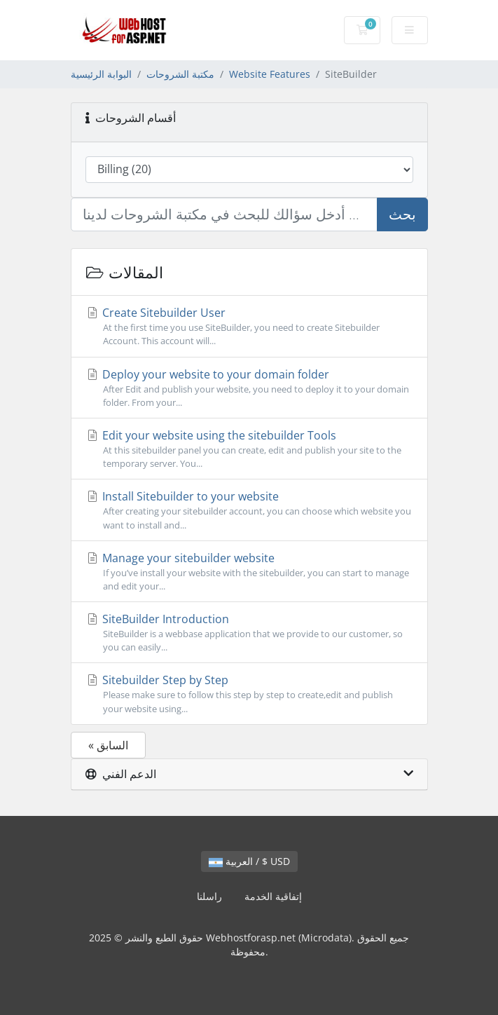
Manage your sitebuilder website (249, 571)
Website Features (269, 74)
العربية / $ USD (249, 861)
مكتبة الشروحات (180, 74)
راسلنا (209, 896)
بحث (402, 214)
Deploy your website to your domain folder (249, 388)
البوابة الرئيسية (101, 74)
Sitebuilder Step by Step (249, 693)
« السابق (108, 745)
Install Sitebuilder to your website (249, 510)
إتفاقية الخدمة (273, 896)
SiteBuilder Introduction (249, 632)
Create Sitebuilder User (249, 326)
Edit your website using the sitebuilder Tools (249, 449)
